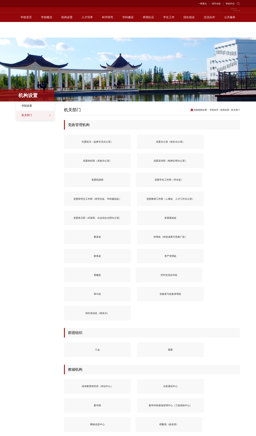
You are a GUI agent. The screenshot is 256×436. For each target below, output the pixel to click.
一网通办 (202, 3)
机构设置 (67, 32)
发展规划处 (224, 163)
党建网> (57, 387)
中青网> (39, 387)
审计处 (116, 204)
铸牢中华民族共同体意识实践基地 (116, 340)
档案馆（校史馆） (79, 302)
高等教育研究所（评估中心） (80, 281)
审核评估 (230, 3)
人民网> (39, 382)
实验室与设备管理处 (152, 204)
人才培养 (87, 32)
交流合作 (209, 32)
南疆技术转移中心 (79, 340)
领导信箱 (216, 3)
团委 (116, 242)
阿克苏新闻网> (24, 392)
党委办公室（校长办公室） (116, 142)
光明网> (20, 387)
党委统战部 (224, 142)
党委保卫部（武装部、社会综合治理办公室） (188, 163)
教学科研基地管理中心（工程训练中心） (188, 281)
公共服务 (229, 32)
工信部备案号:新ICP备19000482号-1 (176, 429)
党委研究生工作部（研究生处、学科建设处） (116, 163)
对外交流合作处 (80, 204)
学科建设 (128, 32)
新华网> (57, 382)
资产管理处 (188, 183)
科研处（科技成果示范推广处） (116, 184)
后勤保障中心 (116, 302)
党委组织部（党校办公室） (152, 142)
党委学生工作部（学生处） (80, 163)
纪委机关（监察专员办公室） (80, 142)
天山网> (76, 387)
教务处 (80, 183)
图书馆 (152, 281)
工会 (79, 242)
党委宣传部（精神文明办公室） (188, 142)
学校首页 (26, 32)
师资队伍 (148, 32)
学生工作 (168, 32)
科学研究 (107, 32)
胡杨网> (76, 382)
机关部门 (27, 115)
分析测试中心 (116, 281)
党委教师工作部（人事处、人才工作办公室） (152, 163)
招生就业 (189, 32)
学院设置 (27, 105)
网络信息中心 (224, 281)
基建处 (224, 183)
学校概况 (46, 32)
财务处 (152, 183)
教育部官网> (23, 382)
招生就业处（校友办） (188, 204)
